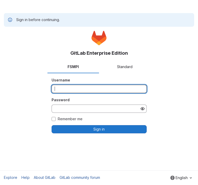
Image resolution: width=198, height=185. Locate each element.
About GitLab (44, 177)
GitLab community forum (80, 177)
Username (61, 80)
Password (61, 100)
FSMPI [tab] (73, 66)
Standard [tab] (125, 66)
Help (25, 177)
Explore (10, 177)
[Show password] (142, 109)
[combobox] (181, 178)
